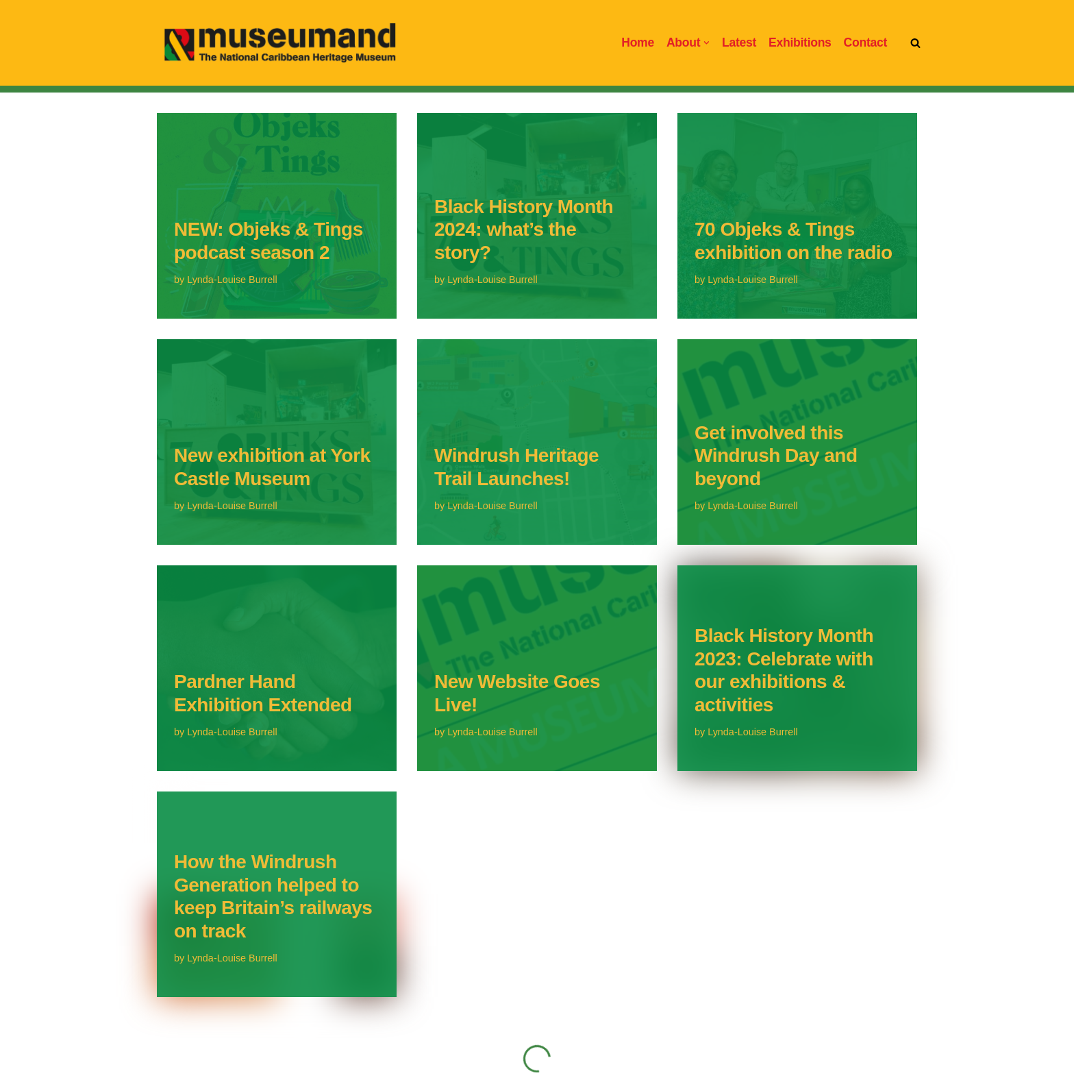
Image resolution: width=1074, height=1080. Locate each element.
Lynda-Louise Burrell (232, 279)
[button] (706, 43)
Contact (865, 42)
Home (637, 42)
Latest (739, 42)
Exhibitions (800, 42)
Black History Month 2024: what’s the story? (523, 229)
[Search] (915, 43)
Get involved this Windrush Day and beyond (776, 455)
